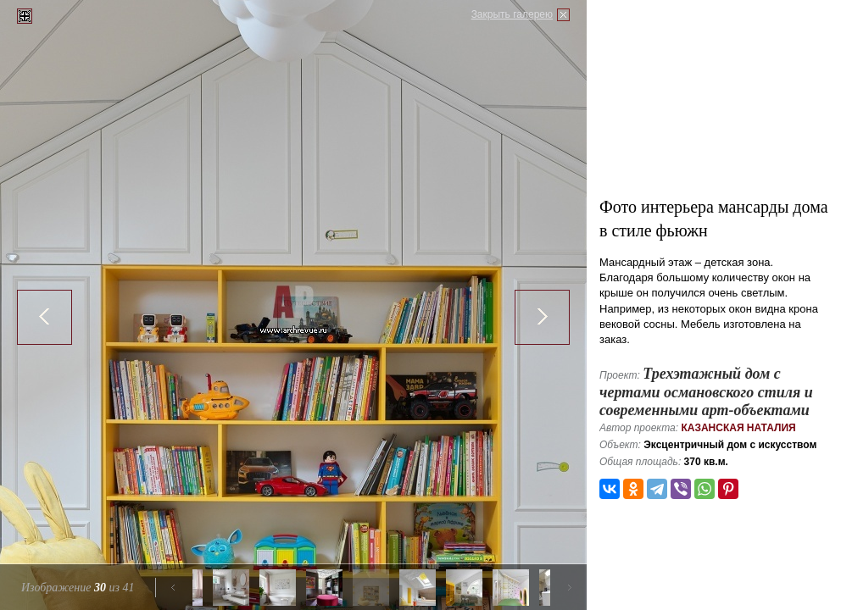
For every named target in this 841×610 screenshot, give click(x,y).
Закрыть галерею (512, 14)
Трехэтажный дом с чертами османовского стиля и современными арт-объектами (706, 392)
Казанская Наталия (738, 428)
